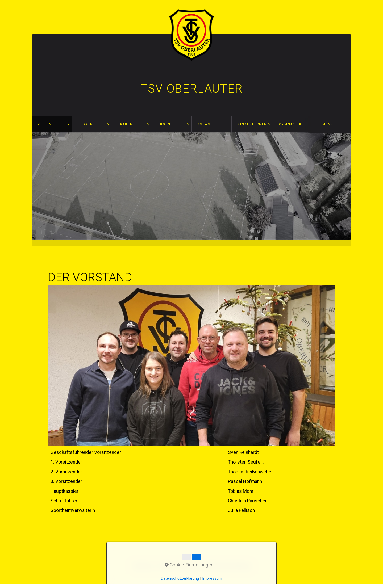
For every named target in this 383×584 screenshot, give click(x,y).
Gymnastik (290, 124)
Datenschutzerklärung (180, 578)
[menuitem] (52, 124)
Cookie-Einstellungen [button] (189, 565)
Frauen (125, 124)
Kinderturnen (252, 124)
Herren (85, 124)
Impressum (212, 578)
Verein (45, 124)
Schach (205, 124)
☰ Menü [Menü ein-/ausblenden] (325, 124)
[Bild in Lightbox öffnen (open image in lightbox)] (191, 366)
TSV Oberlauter (191, 88)
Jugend (165, 124)
